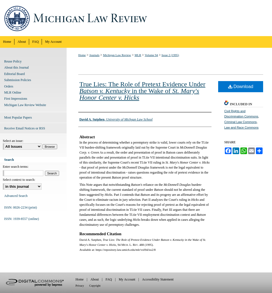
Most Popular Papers (18, 117)
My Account (127, 279)
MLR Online (12, 92)
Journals (94, 55)
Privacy (79, 285)
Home (82, 55)
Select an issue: (13, 141)
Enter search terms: (16, 167)
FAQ (108, 279)
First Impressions (15, 99)
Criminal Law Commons (240, 122)
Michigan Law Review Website (25, 105)
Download (240, 86)
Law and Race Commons (241, 127)
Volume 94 (151, 55)
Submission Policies (17, 80)
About (94, 279)
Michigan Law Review (136, 18)
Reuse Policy (13, 61)
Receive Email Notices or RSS (24, 128)
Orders (8, 86)
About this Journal (16, 67)
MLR (138, 55)
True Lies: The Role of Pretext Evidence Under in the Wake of (142, 91)
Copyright (95, 285)
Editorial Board (14, 74)
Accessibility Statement (158, 279)
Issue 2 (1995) (170, 55)
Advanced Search (15, 196)
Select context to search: (19, 180)
